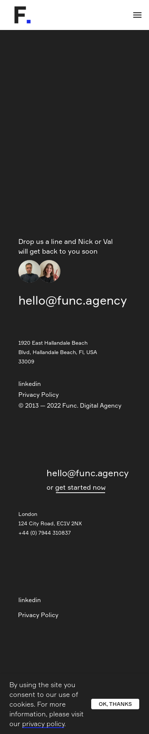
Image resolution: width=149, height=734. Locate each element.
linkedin (29, 383)
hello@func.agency (72, 300)
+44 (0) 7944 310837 (44, 532)
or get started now (76, 487)
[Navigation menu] (137, 15)
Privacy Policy (38, 394)
